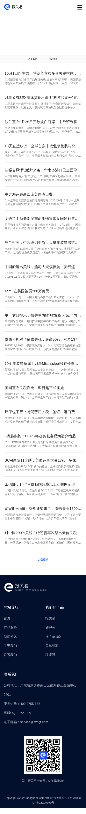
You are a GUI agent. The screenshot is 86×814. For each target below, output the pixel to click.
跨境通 (50, 660)
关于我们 (10, 651)
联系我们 (10, 660)
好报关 (50, 633)
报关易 (50, 624)
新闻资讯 (10, 642)
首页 (7, 624)
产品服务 (10, 633)
